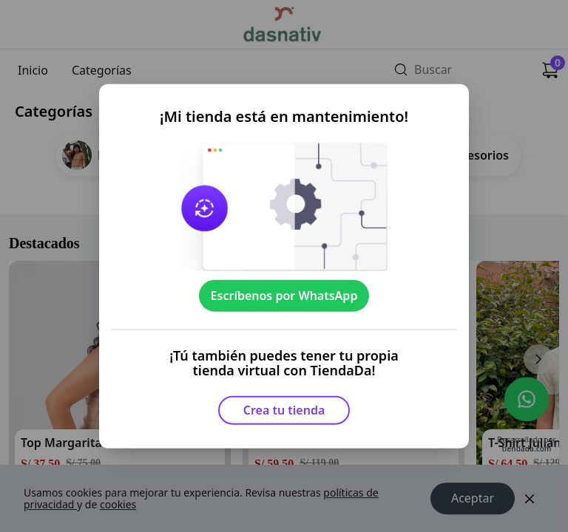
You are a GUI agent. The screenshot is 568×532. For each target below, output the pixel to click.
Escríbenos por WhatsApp (284, 295)
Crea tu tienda (284, 410)
